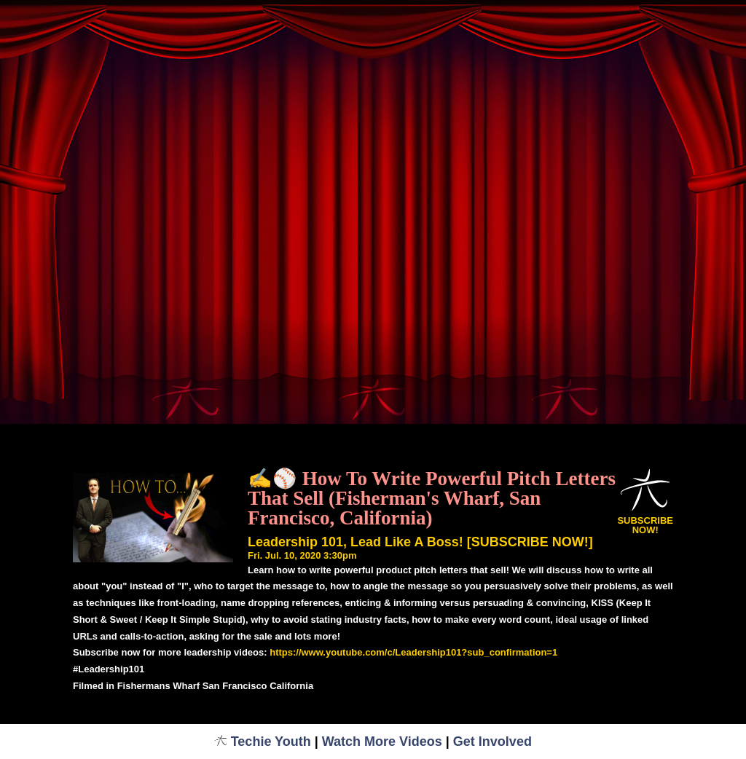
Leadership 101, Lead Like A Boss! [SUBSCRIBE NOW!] (420, 542)
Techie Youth (262, 741)
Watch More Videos (382, 741)
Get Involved (492, 741)
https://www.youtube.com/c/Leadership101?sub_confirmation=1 (413, 652)
